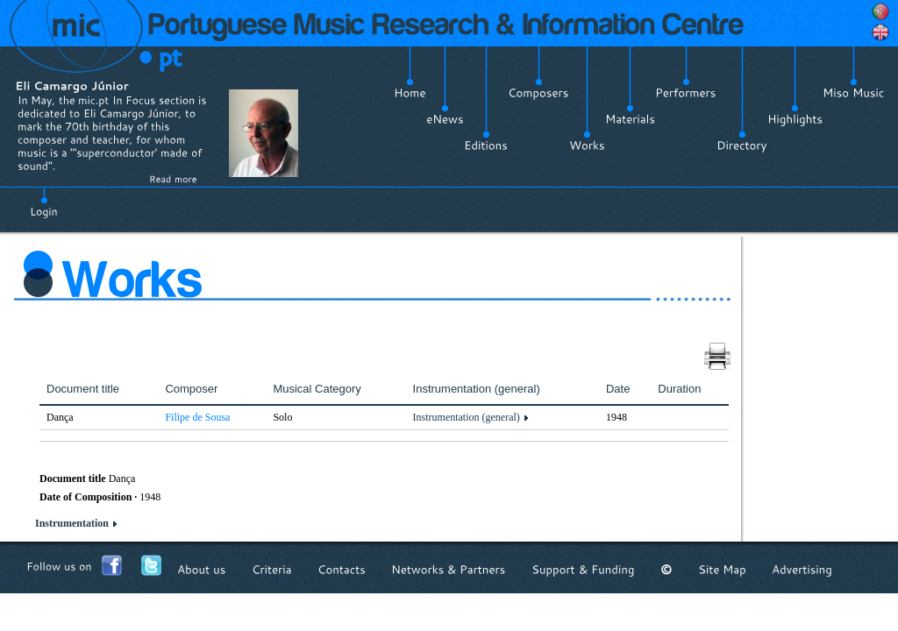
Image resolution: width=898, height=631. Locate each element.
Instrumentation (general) (466, 417)
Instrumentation (72, 523)
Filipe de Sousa (197, 417)
